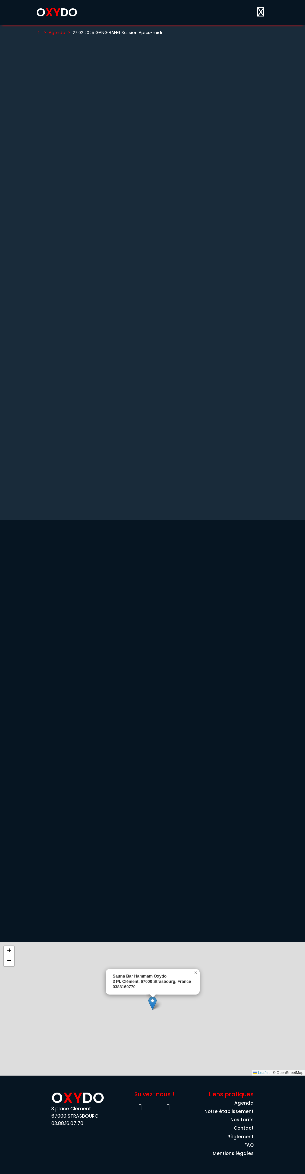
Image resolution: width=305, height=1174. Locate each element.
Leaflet (261, 1073)
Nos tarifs (242, 1120)
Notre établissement (229, 1111)
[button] (152, 1003)
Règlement (240, 1137)
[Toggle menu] (261, 12)
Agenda (57, 32)
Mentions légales (233, 1153)
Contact (244, 1128)
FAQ (249, 1145)
